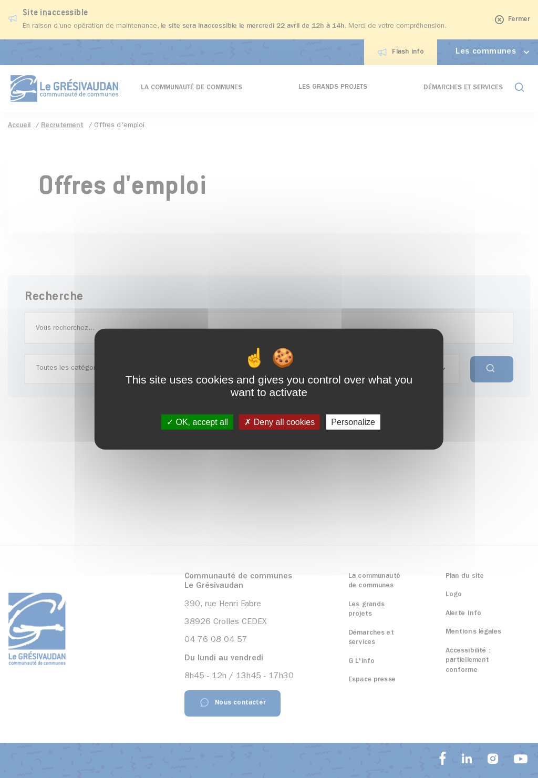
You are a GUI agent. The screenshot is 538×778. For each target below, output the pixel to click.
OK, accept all (197, 422)
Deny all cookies (279, 422)
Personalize (353, 422)
